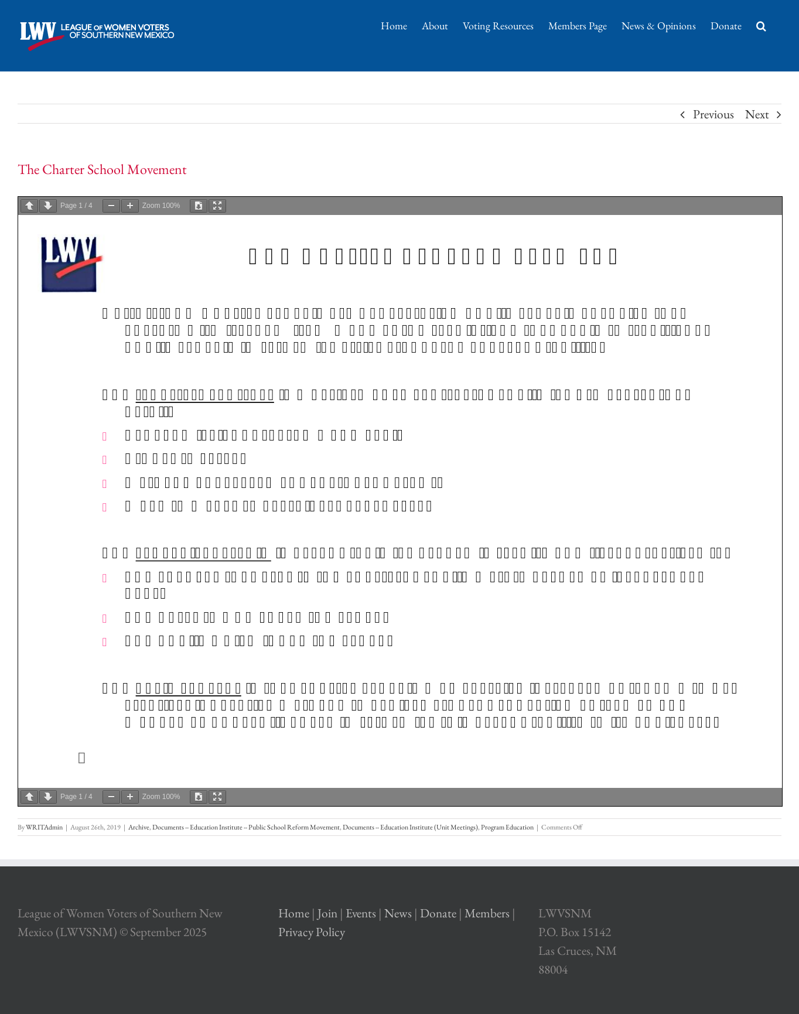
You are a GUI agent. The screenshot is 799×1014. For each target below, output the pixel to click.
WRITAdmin (44, 827)
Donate (438, 913)
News (398, 913)
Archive (138, 827)
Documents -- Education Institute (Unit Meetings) (410, 827)
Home (293, 913)
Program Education (507, 827)
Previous (713, 114)
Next (757, 114)
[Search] (761, 24)
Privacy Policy (311, 932)
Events (361, 913)
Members (487, 913)
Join (327, 913)
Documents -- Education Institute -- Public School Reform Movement (246, 827)
